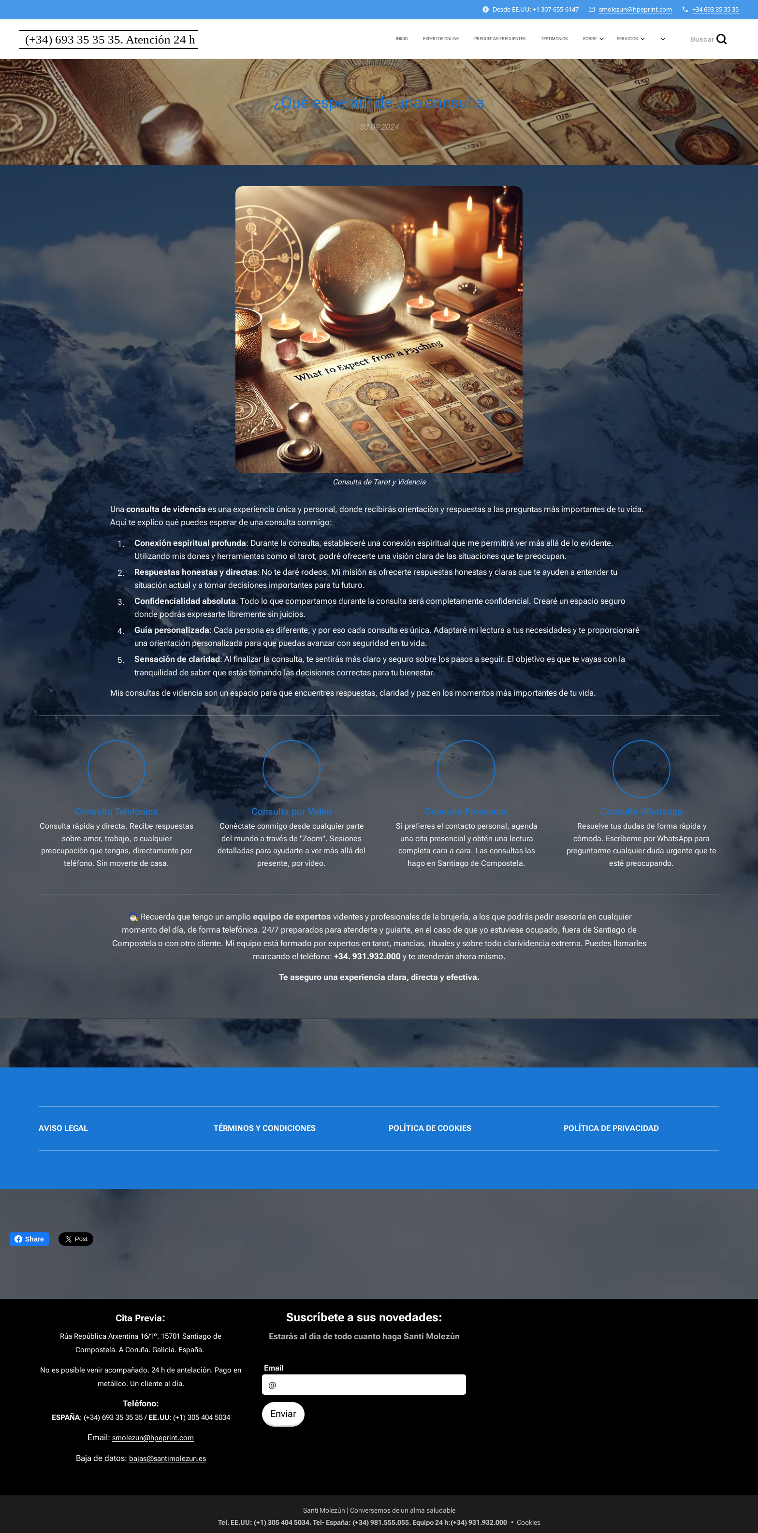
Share (29, 1239)
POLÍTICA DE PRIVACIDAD (611, 1128)
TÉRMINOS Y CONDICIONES (265, 1128)
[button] (709, 39)
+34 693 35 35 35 (715, 9)
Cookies (528, 1522)
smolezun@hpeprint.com (635, 9)
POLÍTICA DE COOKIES (430, 1128)
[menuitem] (538, 39)
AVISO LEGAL (63, 1128)
